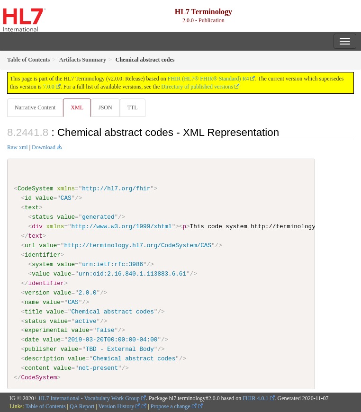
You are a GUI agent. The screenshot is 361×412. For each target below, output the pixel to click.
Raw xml (17, 147)
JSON (105, 107)
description (44, 358)
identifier (43, 255)
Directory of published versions (197, 86)
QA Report (82, 406)
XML (77, 107)
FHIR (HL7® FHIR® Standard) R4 (208, 78)
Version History (120, 406)
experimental (46, 330)
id (28, 198)
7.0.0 (48, 86)
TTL (132, 107)
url (30, 245)
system (42, 264)
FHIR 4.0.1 (255, 398)
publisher (41, 349)
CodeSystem (36, 188)
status (42, 217)
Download (43, 147)
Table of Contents (45, 406)
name (32, 301)
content (37, 368)
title (34, 311)
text (32, 207)
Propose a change (174, 406)
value (45, 198)
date (32, 339)
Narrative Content (35, 107)
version (37, 292)
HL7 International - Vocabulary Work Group (89, 398)
